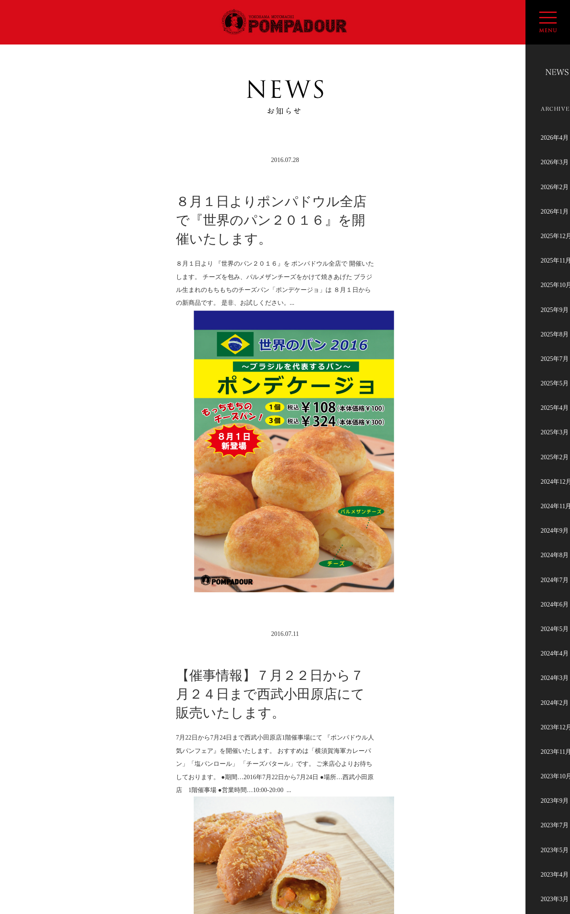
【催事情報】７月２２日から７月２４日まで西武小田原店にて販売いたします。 (270, 567)
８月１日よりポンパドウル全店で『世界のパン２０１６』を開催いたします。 (271, 220)
